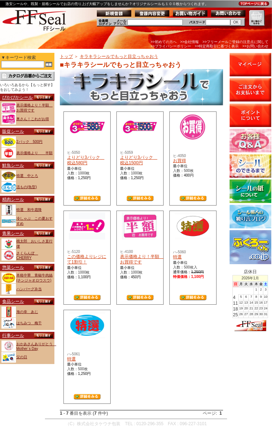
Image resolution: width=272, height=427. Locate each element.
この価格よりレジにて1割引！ (86, 259)
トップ (66, 56)
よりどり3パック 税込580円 (85, 160)
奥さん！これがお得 (32, 119)
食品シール (13, 301)
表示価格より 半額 (34, 153)
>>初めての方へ (164, 42)
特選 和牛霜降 (29, 210)
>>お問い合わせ (255, 46)
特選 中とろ (27, 176)
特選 (177, 256)
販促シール (13, 131)
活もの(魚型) (26, 187)
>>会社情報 (189, 42)
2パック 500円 (29, 142)
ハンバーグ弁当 (29, 289)
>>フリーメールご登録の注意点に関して (235, 42)
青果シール (13, 233)
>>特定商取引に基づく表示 (217, 46)
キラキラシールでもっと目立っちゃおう (119, 56)
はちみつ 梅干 (29, 323)
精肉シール (13, 199)
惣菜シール (13, 267)
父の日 (21, 357)
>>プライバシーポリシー (171, 46)
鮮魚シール (13, 165)
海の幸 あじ (27, 312)
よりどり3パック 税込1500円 (138, 160)
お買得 (179, 160)
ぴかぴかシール (17, 97)
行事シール (13, 335)
